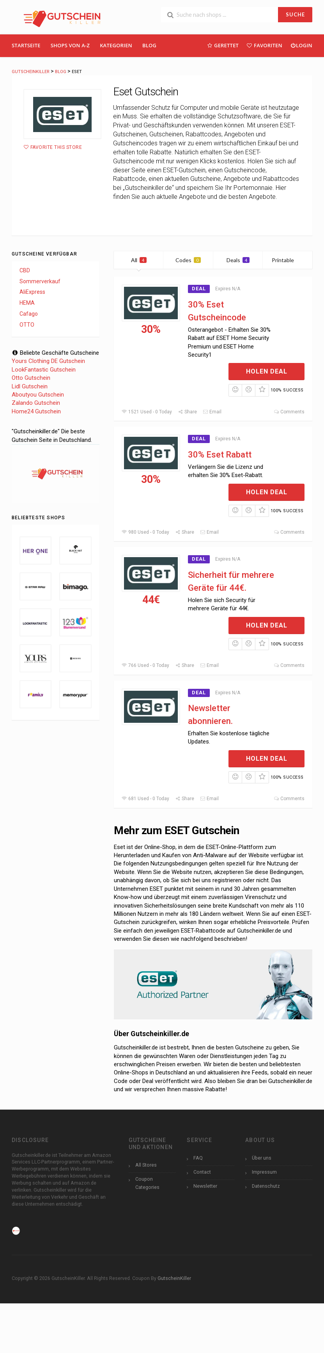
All (139, 260)
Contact (202, 1172)
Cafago (28, 314)
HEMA (27, 303)
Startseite (26, 45)
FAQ (198, 1158)
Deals (238, 260)
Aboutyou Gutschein (38, 394)
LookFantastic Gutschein (44, 369)
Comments (289, 412)
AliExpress (32, 292)
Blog (149, 45)
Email (212, 412)
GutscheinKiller (174, 1278)
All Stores (146, 1165)
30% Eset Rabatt (219, 454)
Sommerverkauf (39, 281)
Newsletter (205, 1186)
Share (187, 412)
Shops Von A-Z (70, 45)
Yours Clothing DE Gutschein (48, 361)
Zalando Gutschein (36, 402)
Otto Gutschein (31, 377)
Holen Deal (266, 371)
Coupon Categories (147, 1183)
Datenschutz (266, 1186)
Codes (188, 260)
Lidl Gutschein (30, 386)
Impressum (264, 1172)
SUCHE (295, 14)
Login (301, 45)
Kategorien (116, 45)
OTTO (26, 325)
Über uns (261, 1158)
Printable (287, 260)
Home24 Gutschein (36, 411)
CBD (24, 270)
